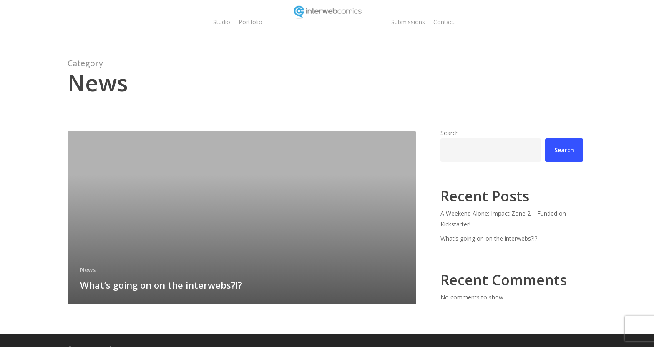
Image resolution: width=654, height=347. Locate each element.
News (88, 270)
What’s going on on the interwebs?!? (488, 238)
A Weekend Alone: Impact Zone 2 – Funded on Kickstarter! (503, 218)
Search (449, 133)
